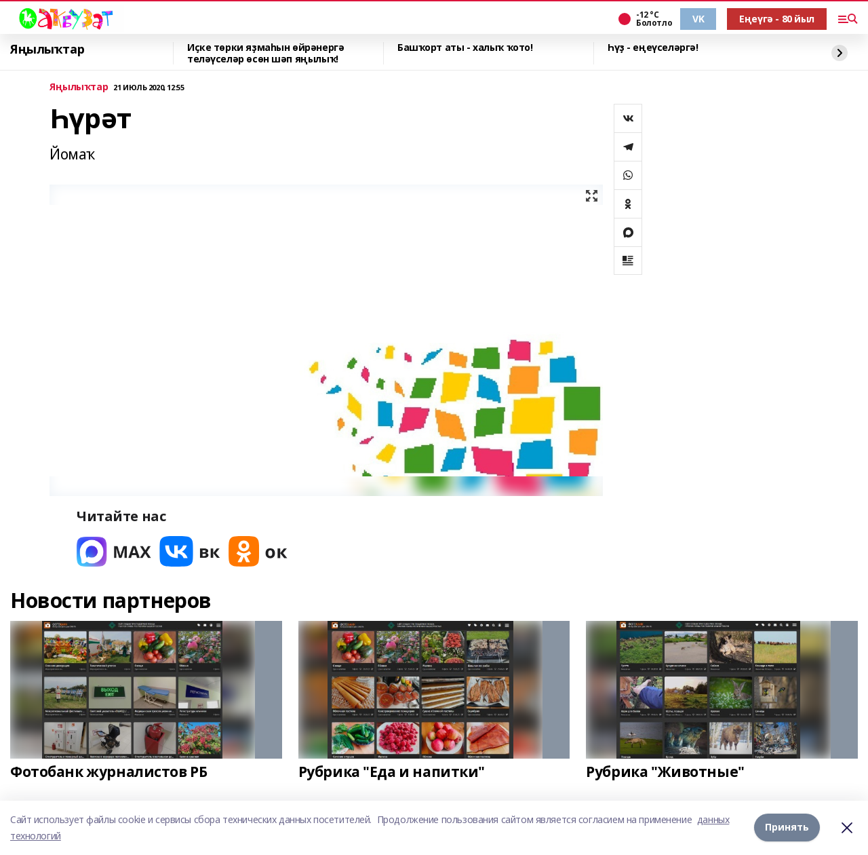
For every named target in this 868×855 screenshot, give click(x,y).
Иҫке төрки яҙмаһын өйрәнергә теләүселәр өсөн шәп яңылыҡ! (265, 53)
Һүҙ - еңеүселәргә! (653, 48)
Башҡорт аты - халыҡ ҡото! (465, 48)
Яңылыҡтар (47, 49)
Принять (787, 827)
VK (698, 18)
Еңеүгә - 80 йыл (776, 18)
